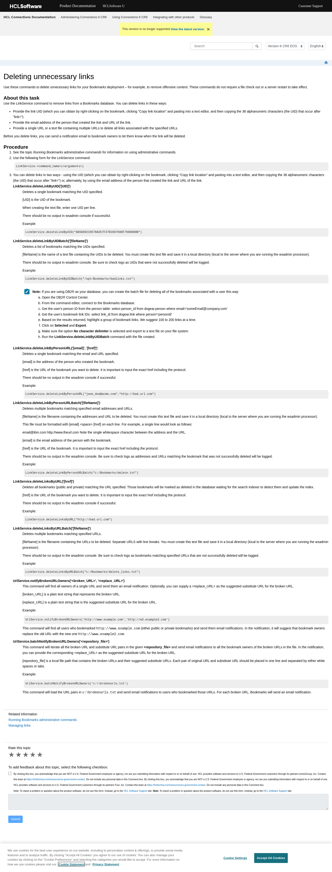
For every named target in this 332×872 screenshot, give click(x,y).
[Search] (257, 46)
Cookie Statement (71, 866)
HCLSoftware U (113, 6)
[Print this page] (326, 63)
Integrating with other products (173, 17)
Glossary (206, 17)
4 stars (33, 759)
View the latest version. (188, 29)
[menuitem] (83, 17)
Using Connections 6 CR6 (130, 17)
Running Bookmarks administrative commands (43, 724)
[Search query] (226, 46)
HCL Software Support (135, 795)
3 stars (26, 759)
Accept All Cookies (271, 860)
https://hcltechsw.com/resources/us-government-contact (55, 783)
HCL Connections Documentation (30, 17)
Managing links (20, 730)
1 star (11, 759)
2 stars (18, 759)
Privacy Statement (105, 866)
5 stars (40, 759)
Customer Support (311, 6)
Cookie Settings (235, 860)
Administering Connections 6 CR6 (84, 17)
